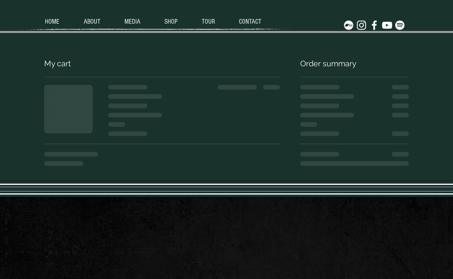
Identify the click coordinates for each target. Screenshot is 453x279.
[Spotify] (400, 25)
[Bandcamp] (348, 25)
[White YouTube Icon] (387, 25)
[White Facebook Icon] (374, 25)
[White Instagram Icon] (361, 25)
